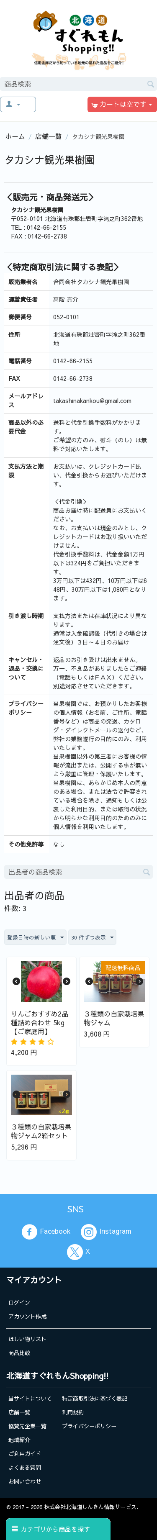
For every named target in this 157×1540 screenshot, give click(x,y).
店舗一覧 (48, 136)
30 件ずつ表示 (92, 938)
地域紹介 (19, 1440)
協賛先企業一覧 (27, 1426)
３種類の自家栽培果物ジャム (114, 1018)
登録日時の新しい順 (35, 938)
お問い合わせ (24, 1481)
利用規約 (73, 1412)
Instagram (106, 1232)
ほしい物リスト (27, 1339)
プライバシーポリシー (89, 1426)
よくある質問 (24, 1467)
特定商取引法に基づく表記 (94, 1398)
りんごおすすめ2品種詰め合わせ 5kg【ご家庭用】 (39, 1022)
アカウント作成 (27, 1316)
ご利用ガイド (24, 1454)
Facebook (46, 1232)
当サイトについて (30, 1398)
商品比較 (19, 1353)
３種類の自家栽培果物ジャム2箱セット (41, 1131)
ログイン (19, 1302)
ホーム (15, 136)
